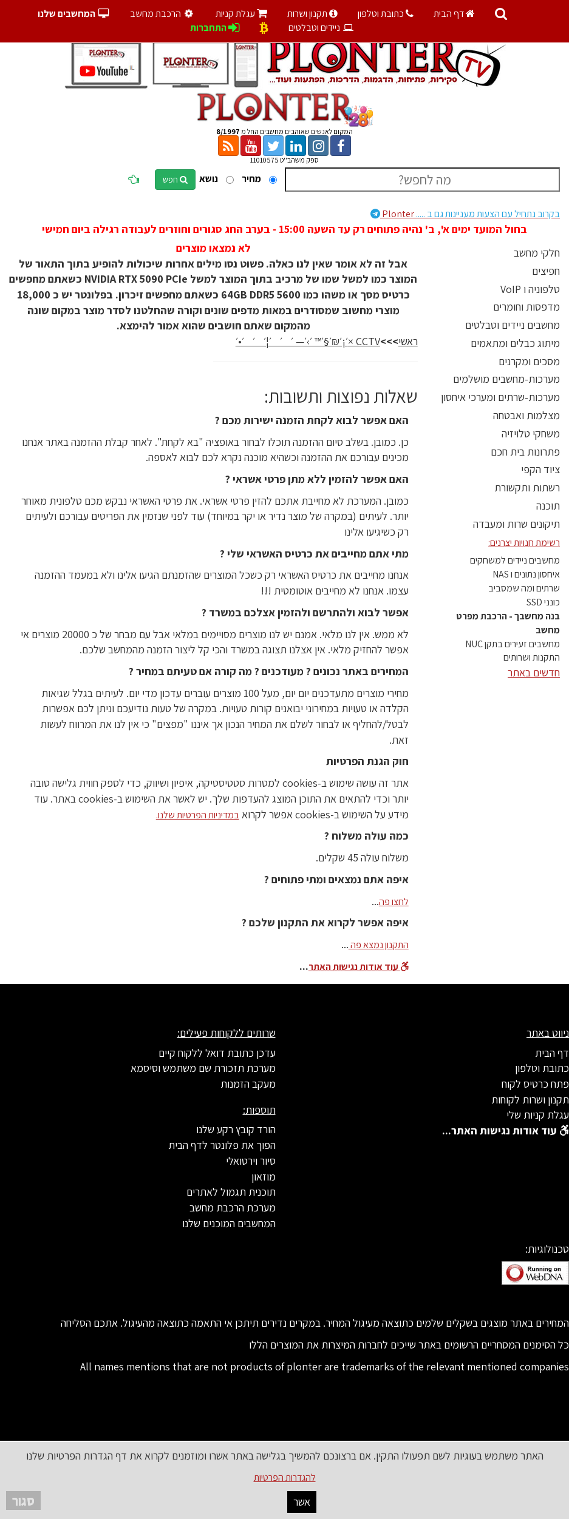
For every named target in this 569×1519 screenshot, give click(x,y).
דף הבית (454, 13)
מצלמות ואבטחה (526, 415)
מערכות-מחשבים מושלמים (506, 379)
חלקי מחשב (537, 253)
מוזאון (263, 1177)
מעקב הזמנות (248, 1084)
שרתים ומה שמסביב (524, 588)
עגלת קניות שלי (537, 1115)
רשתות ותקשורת (527, 487)
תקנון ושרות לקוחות (530, 1099)
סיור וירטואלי (251, 1161)
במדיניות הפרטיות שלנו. (197, 815)
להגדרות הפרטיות (285, 1477)
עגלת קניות (241, 13)
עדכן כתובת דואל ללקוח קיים (217, 1053)
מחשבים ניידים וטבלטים (512, 325)
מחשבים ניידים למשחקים (515, 560)
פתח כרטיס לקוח (535, 1084)
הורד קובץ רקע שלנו (236, 1129)
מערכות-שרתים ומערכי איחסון (500, 397)
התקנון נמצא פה (379, 944)
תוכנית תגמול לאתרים (231, 1192)
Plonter (465, 213)
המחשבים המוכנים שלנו (229, 1223)
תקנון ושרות (312, 13)
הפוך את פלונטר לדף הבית (222, 1145)
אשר (301, 1502)
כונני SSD (543, 602)
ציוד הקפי (540, 469)
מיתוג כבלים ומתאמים (515, 343)
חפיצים (546, 271)
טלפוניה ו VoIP (530, 289)
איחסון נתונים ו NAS (526, 574)
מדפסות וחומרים (526, 307)
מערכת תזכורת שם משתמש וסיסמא (203, 1068)
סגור (23, 1500)
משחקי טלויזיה (531, 433)
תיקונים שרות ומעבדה (516, 524)
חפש (175, 179)
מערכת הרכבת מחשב (232, 1207)
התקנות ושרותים (531, 657)
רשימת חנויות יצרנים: (524, 542)
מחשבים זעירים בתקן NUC (512, 644)
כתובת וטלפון (386, 13)
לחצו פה (394, 901)
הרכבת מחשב (163, 13)
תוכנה (548, 506)
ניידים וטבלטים (321, 27)
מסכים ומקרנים (529, 361)
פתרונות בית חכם (525, 452)
